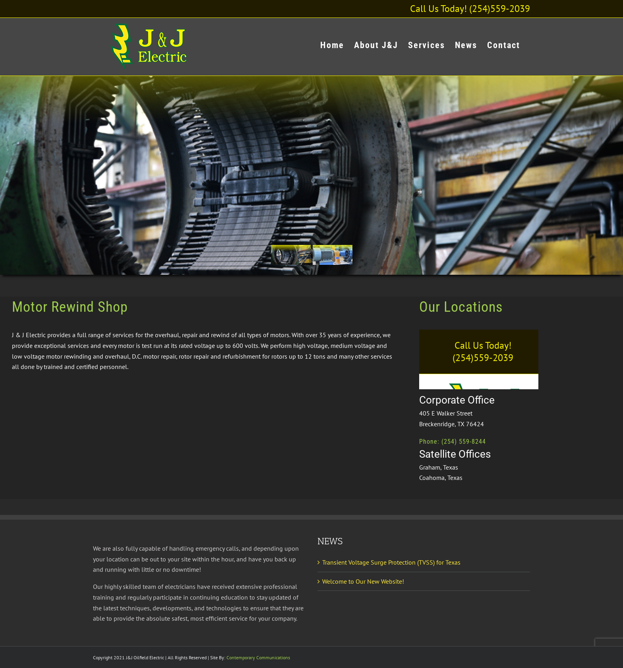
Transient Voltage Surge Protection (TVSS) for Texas (391, 562)
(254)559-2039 (499, 8)
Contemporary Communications (258, 657)
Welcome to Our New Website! (363, 581)
